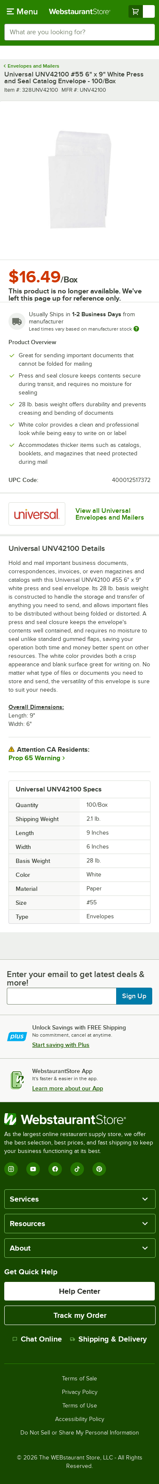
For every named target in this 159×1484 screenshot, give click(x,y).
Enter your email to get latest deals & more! (76, 978)
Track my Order (79, 1315)
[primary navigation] (22, 11)
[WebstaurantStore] (79, 1119)
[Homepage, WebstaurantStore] (80, 11)
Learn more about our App (67, 1088)
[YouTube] (33, 1169)
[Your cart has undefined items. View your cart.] (141, 11)
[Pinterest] (99, 1169)
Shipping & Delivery (108, 1339)
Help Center (79, 1291)
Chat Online (37, 1339)
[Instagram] (11, 1169)
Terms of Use (79, 1406)
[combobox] (79, 32)
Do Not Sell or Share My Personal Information (79, 1433)
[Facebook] (55, 1169)
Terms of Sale (79, 1379)
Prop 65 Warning (34, 758)
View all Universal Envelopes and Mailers (109, 514)
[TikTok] (77, 1169)
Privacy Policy (80, 1392)
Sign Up (134, 996)
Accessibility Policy (79, 1419)
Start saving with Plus (60, 1044)
